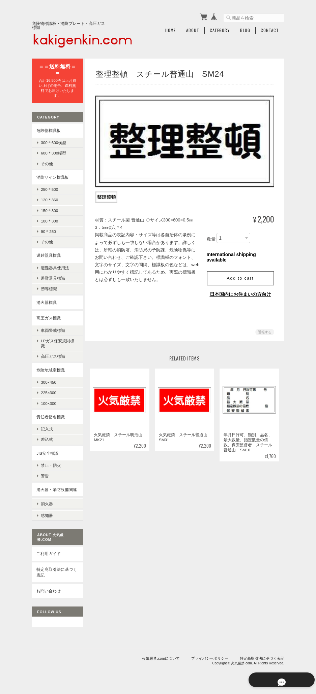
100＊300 (49, 219)
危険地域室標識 (50, 368)
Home (170, 29)
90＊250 (48, 230)
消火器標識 (46, 301)
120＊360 (49, 198)
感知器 (47, 517)
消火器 (47, 506)
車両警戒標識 (53, 328)
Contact (270, 29)
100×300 (48, 402)
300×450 (48, 381)
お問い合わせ (48, 592)
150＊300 (49, 209)
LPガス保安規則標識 (57, 342)
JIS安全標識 (47, 451)
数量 (211, 237)
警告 (45, 474)
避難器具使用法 (55, 266)
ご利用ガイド (48, 555)
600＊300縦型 (53, 151)
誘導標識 (49, 287)
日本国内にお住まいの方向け (240, 292)
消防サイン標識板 (52, 175)
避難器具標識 (48, 254)
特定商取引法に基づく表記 (54, 573)
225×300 (48, 391)
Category (220, 29)
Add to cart (240, 276)
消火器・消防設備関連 (54, 491)
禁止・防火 (51, 464)
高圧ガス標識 (48, 316)
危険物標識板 (48, 129)
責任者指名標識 (50, 415)
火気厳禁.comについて (161, 660)
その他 (47, 162)
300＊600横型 (53, 141)
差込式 (47, 438)
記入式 (47, 427)
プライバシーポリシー (209, 660)
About (192, 29)
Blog (245, 29)
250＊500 (49, 188)
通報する (264, 330)
